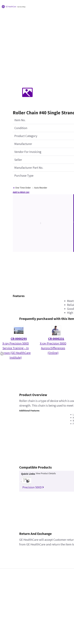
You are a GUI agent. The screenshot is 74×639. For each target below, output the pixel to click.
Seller (18, 160)
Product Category (25, 136)
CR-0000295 (19, 339)
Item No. (20, 120)
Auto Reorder (40, 187)
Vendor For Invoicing (27, 152)
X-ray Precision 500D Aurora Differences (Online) (53, 348)
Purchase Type (23, 176)
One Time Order (23, 187)
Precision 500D (33, 487)
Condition (20, 128)
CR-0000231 (56, 339)
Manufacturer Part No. (28, 168)
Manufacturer (23, 144)
